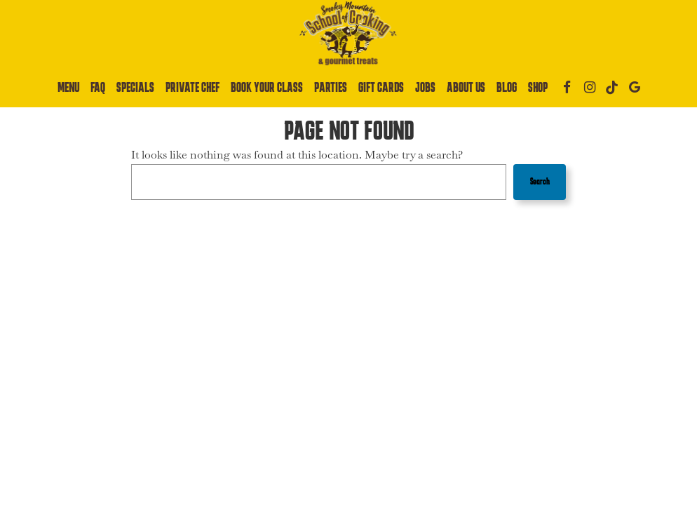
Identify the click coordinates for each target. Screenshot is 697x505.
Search (540, 181)
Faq (97, 87)
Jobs (425, 87)
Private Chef (192, 87)
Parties (330, 87)
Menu (68, 87)
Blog (506, 87)
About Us (466, 87)
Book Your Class (267, 87)
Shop (538, 87)
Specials (135, 87)
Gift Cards (381, 87)
